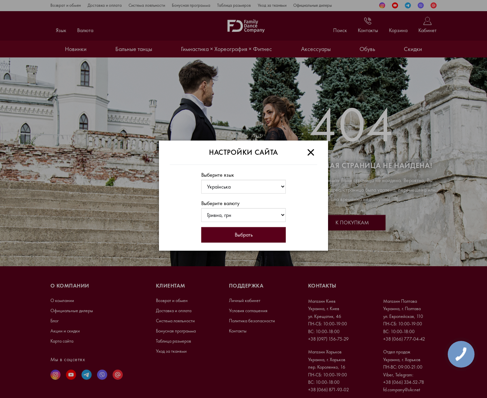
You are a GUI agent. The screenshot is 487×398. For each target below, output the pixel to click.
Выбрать (244, 234)
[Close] (310, 152)
